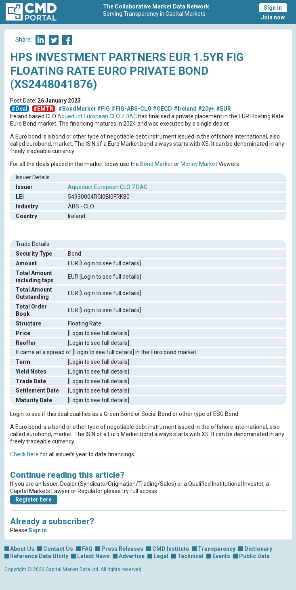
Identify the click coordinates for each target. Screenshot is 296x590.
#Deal (19, 108)
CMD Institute (170, 549)
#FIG (103, 108)
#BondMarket (77, 108)
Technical (190, 556)
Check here (24, 454)
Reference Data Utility (39, 556)
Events (221, 556)
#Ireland (185, 108)
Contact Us (58, 549)
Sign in (273, 7)
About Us (22, 549)
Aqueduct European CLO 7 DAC (97, 116)
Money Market (199, 164)
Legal (160, 556)
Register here (33, 499)
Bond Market (156, 164)
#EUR (223, 108)
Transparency (216, 549)
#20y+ (206, 108)
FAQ (87, 549)
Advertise (132, 556)
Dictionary (258, 549)
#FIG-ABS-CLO (131, 108)
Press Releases (122, 549)
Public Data (254, 556)
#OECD (162, 108)
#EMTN (43, 108)
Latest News (93, 556)
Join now (273, 17)
